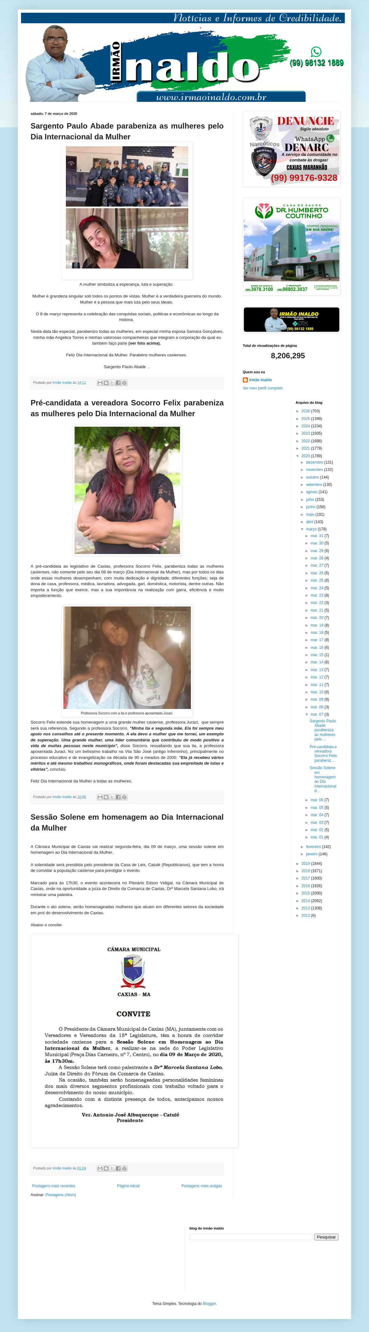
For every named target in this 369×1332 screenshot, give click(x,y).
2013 (306, 908)
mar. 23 (317, 595)
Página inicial (128, 1186)
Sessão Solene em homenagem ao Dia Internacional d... (323, 779)
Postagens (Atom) (61, 1195)
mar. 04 (317, 815)
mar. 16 (317, 647)
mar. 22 (317, 602)
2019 (306, 863)
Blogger (209, 1303)
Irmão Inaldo (260, 380)
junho (311, 507)
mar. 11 (317, 685)
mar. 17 (317, 640)
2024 (306, 426)
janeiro (312, 854)
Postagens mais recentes (53, 1186)
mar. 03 (317, 822)
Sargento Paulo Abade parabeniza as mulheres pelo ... (323, 730)
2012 (306, 915)
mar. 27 (317, 565)
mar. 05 (317, 807)
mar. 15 (317, 655)
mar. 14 (317, 662)
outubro (313, 477)
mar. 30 (317, 543)
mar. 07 (317, 714)
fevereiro (314, 847)
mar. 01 (317, 837)
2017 (306, 878)
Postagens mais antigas (202, 1186)
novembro (315, 469)
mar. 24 (317, 588)
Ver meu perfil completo (263, 388)
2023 (306, 433)
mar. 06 (317, 800)
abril (310, 522)
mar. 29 (317, 551)
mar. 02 (317, 830)
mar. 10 (317, 692)
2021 (306, 448)
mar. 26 (317, 573)
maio (310, 514)
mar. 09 (317, 699)
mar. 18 (317, 632)
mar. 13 (317, 670)
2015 (306, 893)
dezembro (315, 462)
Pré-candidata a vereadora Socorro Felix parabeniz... (323, 754)
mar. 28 (317, 558)
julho (310, 499)
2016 (306, 886)
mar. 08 (317, 707)
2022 (306, 441)
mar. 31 (317, 536)
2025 (306, 419)
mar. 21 (317, 610)
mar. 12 (317, 677)
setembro (314, 484)
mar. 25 (317, 580)
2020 (306, 456)
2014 (306, 901)
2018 (306, 871)
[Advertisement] (62, 1258)
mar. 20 (317, 617)
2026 (306, 411)
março (312, 529)
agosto (312, 492)
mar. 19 (317, 625)
